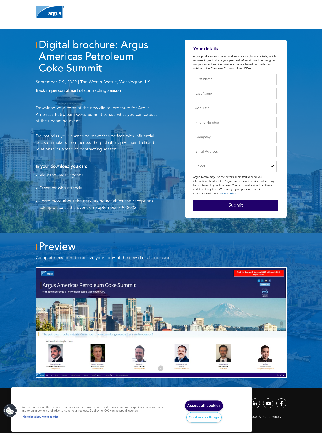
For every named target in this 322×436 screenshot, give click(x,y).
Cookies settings (204, 417)
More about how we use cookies (40, 417)
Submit (235, 205)
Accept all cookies (204, 406)
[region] (131, 409)
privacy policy (227, 193)
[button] (10, 411)
